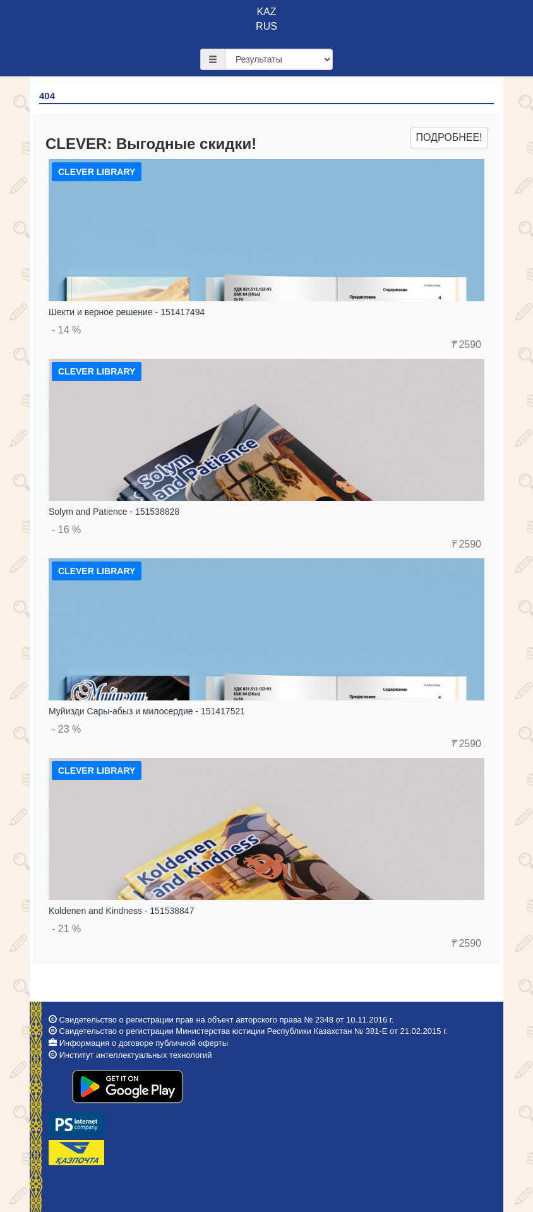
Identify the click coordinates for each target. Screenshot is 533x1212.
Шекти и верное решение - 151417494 (127, 312)
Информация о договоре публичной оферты (143, 1043)
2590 (465, 344)
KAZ (266, 11)
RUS (266, 26)
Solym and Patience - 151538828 (114, 512)
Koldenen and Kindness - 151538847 (121, 911)
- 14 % (66, 330)
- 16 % (66, 529)
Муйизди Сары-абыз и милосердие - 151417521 (147, 711)
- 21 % (66, 928)
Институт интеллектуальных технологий (135, 1055)
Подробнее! (449, 137)
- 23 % (66, 729)
